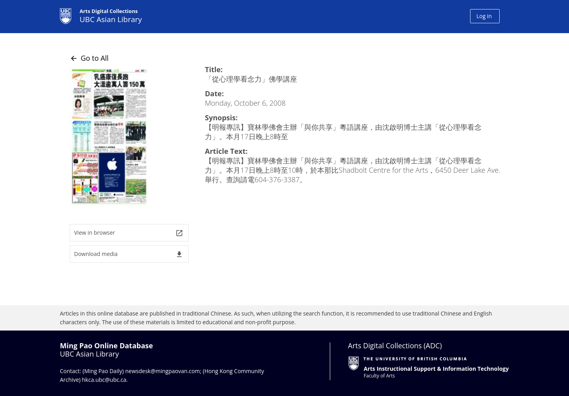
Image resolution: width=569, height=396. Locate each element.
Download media (128, 254)
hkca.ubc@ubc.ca (104, 379)
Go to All (89, 58)
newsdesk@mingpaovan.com (162, 371)
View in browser (128, 233)
